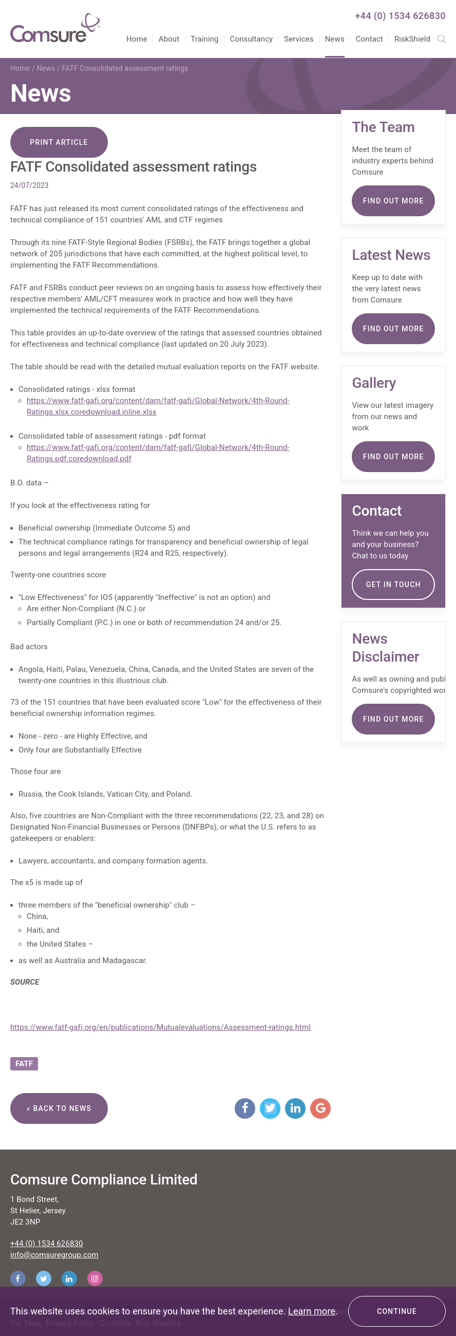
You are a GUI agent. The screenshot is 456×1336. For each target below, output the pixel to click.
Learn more (311, 1311)
